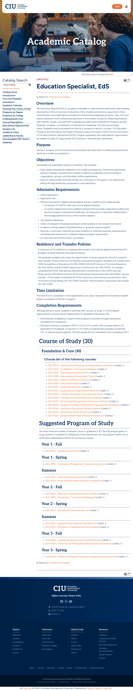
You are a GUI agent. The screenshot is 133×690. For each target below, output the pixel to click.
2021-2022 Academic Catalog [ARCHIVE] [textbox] (97, 74)
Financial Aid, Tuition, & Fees (17, 108)
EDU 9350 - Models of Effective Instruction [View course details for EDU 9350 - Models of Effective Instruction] (69, 379)
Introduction (9, 95)
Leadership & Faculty (13, 135)
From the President (12, 98)
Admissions (8, 102)
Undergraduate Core (13, 118)
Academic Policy (11, 132)
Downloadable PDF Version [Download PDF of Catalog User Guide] (16, 139)
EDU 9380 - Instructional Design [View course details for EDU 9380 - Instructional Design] (64, 383)
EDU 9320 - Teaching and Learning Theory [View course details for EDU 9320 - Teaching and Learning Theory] (68, 372)
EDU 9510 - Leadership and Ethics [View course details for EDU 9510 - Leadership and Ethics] (64, 387)
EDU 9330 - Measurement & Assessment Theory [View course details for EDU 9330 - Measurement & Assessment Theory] (71, 376)
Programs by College (13, 115)
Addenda (7, 142)
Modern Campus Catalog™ (99, 688)
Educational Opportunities (16, 125)
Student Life (9, 129)
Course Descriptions (13, 122)
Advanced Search (11, 88)
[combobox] (107, 74)
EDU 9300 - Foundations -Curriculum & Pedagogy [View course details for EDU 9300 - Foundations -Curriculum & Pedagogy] (72, 369)
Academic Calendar (12, 105)
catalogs (27, 688)
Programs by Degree (13, 112)
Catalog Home (10, 92)
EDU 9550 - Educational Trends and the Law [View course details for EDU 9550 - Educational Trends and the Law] (69, 412)
